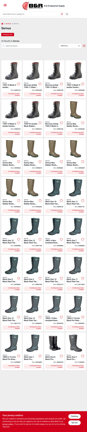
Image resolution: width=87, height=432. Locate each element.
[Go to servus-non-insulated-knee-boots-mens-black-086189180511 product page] (75, 351)
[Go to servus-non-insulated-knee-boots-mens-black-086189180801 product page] (54, 312)
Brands (8, 23)
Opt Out (74, 423)
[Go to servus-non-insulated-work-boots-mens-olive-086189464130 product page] (54, 157)
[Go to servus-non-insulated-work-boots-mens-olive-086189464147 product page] (75, 157)
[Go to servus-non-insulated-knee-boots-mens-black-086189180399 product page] (11, 235)
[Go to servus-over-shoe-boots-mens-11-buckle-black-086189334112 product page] (33, 79)
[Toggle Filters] (84, 46)
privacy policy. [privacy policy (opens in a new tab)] (8, 424)
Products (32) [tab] (7, 34)
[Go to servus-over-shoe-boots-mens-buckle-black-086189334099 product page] (54, 118)
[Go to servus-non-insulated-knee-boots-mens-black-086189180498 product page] (33, 351)
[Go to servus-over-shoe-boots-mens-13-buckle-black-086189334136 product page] (75, 79)
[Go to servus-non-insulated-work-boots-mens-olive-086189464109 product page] (75, 118)
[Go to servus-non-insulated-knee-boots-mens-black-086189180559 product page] (33, 312)
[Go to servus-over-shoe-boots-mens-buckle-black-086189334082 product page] (33, 118)
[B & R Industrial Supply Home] (32, 6)
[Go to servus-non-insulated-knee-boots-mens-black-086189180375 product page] (54, 196)
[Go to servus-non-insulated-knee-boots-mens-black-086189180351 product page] (11, 274)
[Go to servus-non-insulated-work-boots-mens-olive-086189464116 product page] (11, 157)
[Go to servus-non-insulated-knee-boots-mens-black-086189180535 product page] (75, 274)
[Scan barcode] (67, 14)
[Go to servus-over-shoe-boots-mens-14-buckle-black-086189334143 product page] (11, 118)
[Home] (2, 23)
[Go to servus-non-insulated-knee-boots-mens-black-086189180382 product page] (75, 196)
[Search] (62, 14)
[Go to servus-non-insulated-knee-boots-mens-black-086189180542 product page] (11, 312)
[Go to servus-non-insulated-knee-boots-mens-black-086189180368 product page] (33, 274)
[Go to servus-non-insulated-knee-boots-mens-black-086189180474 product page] (75, 312)
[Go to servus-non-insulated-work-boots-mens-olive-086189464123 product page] (33, 157)
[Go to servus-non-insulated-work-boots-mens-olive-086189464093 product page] (33, 196)
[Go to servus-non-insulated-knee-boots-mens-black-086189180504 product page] (54, 351)
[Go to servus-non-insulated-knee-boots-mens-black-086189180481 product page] (11, 351)
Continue (74, 416)
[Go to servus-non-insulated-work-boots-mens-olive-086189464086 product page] (11, 196)
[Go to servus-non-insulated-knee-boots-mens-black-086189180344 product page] (75, 235)
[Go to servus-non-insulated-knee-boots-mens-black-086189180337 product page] (54, 235)
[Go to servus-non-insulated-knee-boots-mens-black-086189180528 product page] (54, 274)
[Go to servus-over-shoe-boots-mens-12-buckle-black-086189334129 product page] (54, 79)
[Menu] (5, 5)
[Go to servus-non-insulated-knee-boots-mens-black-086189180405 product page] (33, 235)
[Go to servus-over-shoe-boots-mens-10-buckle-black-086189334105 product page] (11, 79)
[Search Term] (32, 14)
